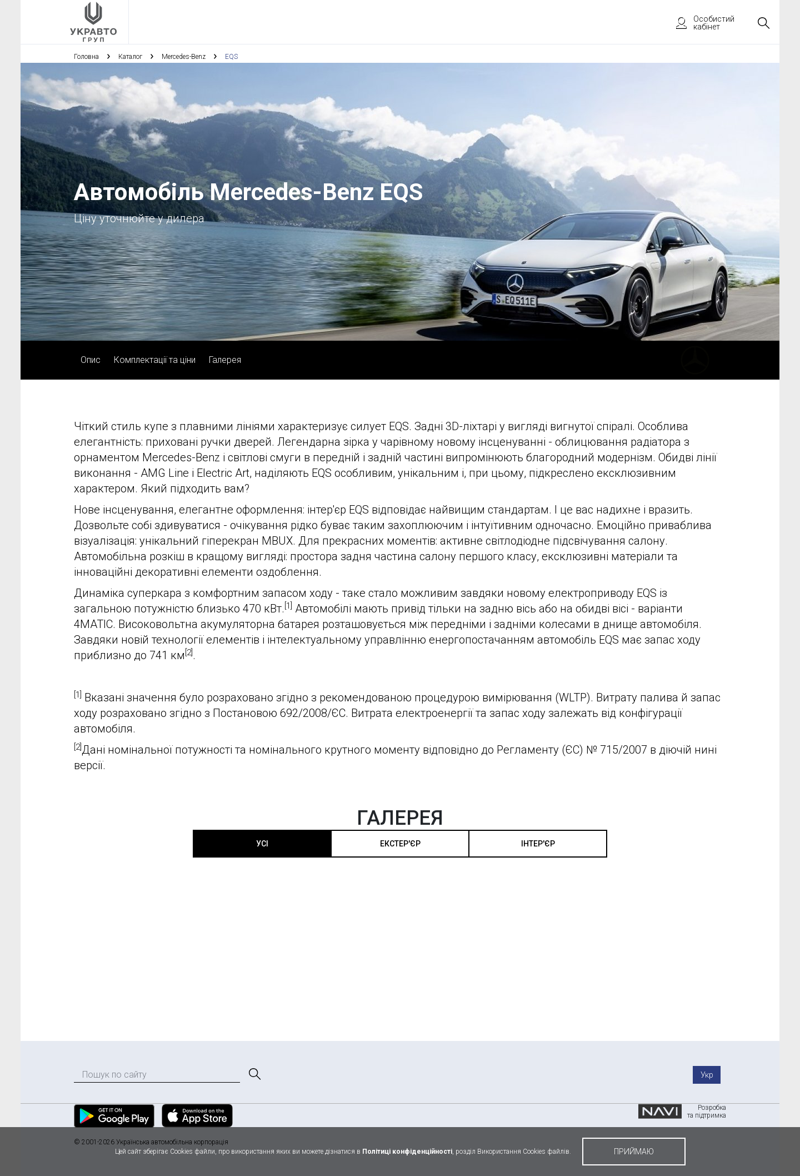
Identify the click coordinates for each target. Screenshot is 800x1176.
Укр (707, 1074)
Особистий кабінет (700, 23)
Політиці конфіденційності (407, 1151)
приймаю (634, 1151)
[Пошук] (254, 1074)
